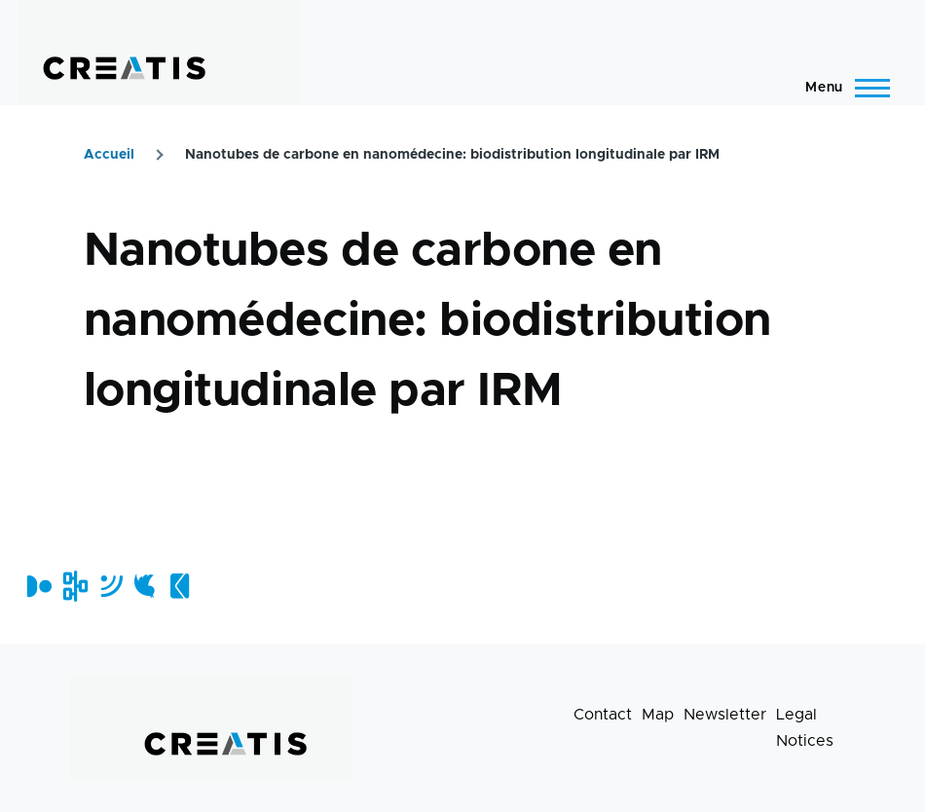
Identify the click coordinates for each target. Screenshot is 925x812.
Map (658, 714)
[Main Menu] (842, 87)
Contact (603, 714)
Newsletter (725, 714)
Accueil (109, 155)
